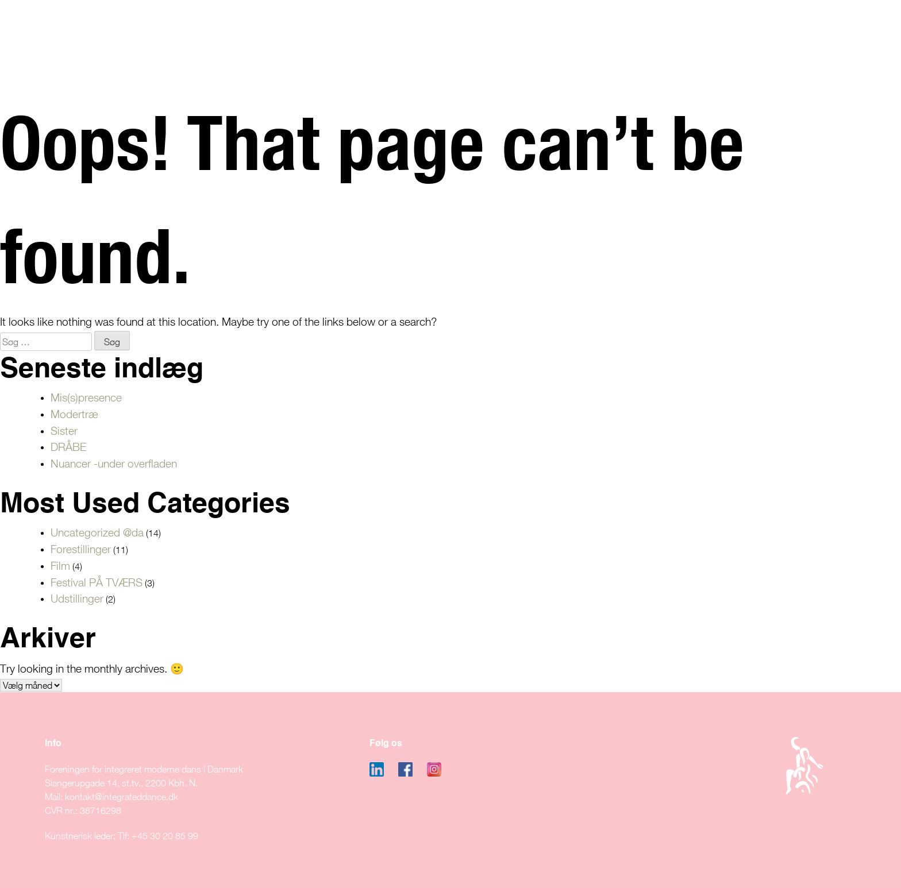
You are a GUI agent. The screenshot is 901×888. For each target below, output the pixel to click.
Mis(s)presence (86, 397)
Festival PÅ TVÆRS (97, 582)
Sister (64, 430)
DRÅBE (68, 446)
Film (60, 565)
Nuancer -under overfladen (114, 463)
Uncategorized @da (97, 532)
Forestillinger (81, 548)
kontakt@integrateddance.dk (121, 797)
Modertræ (74, 413)
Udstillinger (77, 598)
